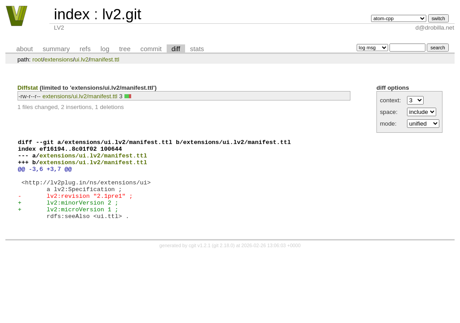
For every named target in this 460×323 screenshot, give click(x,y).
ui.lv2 (81, 59)
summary (56, 48)
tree (124, 48)
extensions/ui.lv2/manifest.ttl (80, 96)
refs (85, 48)
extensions (58, 59)
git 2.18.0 (223, 263)
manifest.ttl (104, 59)
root (37, 59)
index (72, 14)
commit (151, 48)
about (24, 48)
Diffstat (28, 87)
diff (176, 48)
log (105, 48)
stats (197, 48)
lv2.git (121, 14)
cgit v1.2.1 (200, 263)
